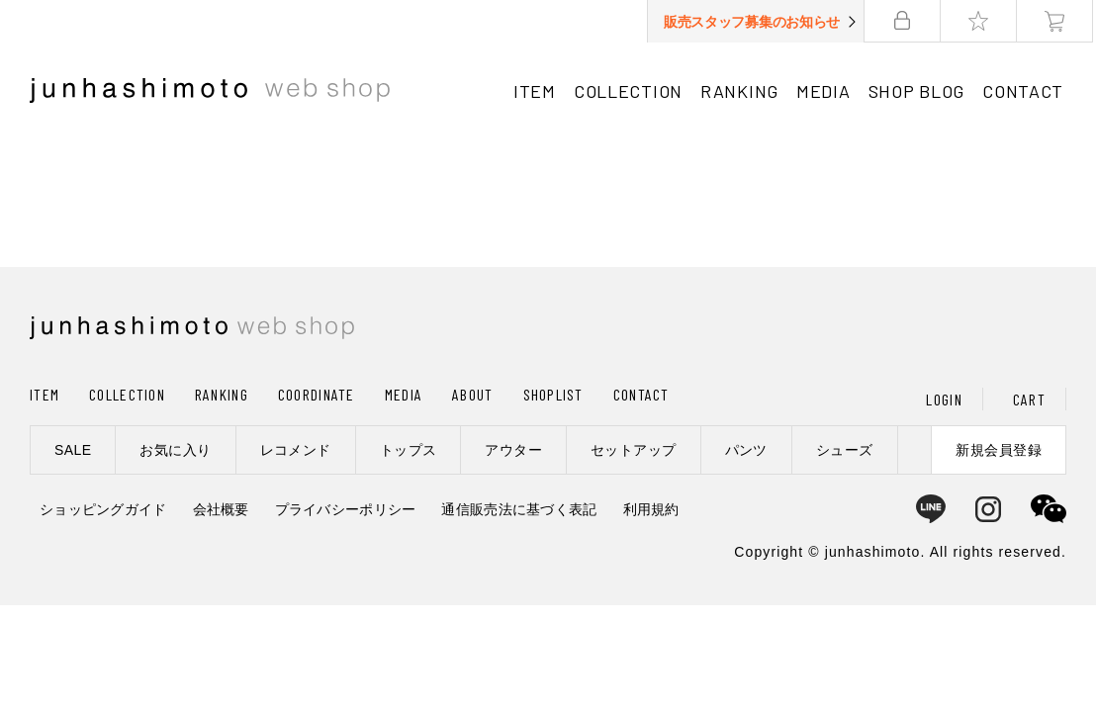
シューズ (844, 450)
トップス (408, 450)
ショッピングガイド (103, 509)
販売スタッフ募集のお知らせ (755, 22)
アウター (513, 450)
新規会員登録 (999, 450)
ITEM (537, 91)
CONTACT (1025, 91)
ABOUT (472, 394)
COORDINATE (316, 394)
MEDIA (826, 91)
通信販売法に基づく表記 (518, 509)
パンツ (746, 450)
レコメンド (295, 450)
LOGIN (943, 399)
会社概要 (221, 509)
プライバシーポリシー (345, 509)
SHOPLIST (553, 394)
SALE (72, 450)
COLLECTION (631, 91)
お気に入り (175, 450)
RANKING (742, 91)
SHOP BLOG (918, 91)
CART (1029, 399)
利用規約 (651, 509)
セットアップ (634, 450)
